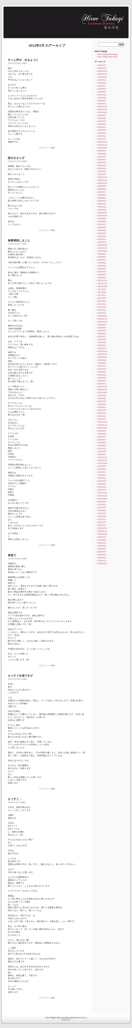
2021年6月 (102, 160)
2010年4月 (102, 552)
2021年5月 (102, 163)
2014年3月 (102, 413)
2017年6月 (102, 298)
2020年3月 (102, 204)
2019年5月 (102, 230)
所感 (53, 148)
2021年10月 (102, 148)
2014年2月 (102, 416)
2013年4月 (102, 446)
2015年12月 (102, 351)
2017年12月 (102, 280)
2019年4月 (102, 233)
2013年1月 (102, 454)
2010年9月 (102, 537)
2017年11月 (102, 283)
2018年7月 (102, 260)
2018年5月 (102, 266)
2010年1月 (102, 561)
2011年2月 (102, 522)
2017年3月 (102, 307)
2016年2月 (102, 345)
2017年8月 (102, 292)
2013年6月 (102, 440)
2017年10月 (102, 286)
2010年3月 (102, 555)
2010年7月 (102, 543)
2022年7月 (102, 121)
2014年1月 (102, 419)
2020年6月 (102, 195)
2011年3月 (102, 519)
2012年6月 (102, 475)
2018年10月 (102, 251)
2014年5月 (102, 407)
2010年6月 (102, 546)
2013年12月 (102, 422)
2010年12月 (102, 528)
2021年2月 (102, 171)
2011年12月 (102, 493)
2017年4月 (102, 304)
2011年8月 (102, 505)
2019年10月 (102, 216)
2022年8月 (102, 118)
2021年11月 (102, 145)
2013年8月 (102, 434)
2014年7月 (102, 401)
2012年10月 (102, 463)
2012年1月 (102, 490)
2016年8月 (102, 328)
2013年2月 (102, 452)
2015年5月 (102, 372)
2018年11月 (102, 248)
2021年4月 (102, 166)
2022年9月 (102, 115)
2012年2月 (102, 487)
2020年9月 (102, 186)
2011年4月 (102, 516)
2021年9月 (102, 151)
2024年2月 (102, 65)
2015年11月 (102, 354)
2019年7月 (102, 224)
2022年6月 (102, 124)
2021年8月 (102, 154)
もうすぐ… (15, 798)
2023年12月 (102, 71)
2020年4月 (102, 201)
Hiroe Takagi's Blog (64, 21)
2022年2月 (102, 136)
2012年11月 (102, 460)
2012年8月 (102, 469)
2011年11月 (102, 496)
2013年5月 (102, 443)
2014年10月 (102, 393)
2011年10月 (102, 499)
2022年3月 (102, 133)
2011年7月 (102, 508)
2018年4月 (102, 269)
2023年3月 (102, 98)
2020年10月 (102, 183)
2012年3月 (102, 484)
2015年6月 (102, 369)
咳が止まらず (16, 157)
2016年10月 (102, 322)
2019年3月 (102, 236)
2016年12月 (102, 316)
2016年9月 (102, 325)
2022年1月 (102, 139)
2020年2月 (102, 207)
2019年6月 (102, 227)
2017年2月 (102, 310)
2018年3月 (102, 272)
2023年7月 (102, 86)
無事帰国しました (19, 240)
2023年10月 (102, 77)
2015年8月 (102, 363)
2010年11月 (102, 531)
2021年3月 (102, 168)
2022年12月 (102, 107)
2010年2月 (102, 558)
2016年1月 (102, 348)
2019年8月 (102, 222)
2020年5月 (102, 198)
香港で (12, 555)
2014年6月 (102, 404)
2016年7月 (102, 331)
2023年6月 (102, 89)
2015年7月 (102, 366)
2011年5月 (102, 513)
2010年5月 (102, 549)
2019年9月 (102, 219)
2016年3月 (102, 342)
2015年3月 (102, 378)
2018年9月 (102, 254)
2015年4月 (102, 375)
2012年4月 (102, 481)
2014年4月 (102, 410)
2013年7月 (102, 437)
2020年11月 (102, 180)
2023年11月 (102, 74)
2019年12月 (102, 213)
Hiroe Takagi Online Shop (107, 57)
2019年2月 (102, 239)
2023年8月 (102, 83)
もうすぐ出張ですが (20, 675)
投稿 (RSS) (65, 1020)
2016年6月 (102, 334)
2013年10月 (102, 428)
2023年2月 (102, 101)
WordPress (82, 1018)
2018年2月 (102, 275)
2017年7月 (102, 295)
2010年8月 (102, 540)
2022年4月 (102, 130)
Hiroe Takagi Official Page (108, 54)
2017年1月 (102, 313)
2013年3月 (102, 449)
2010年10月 (102, 534)
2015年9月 (102, 360)
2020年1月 (102, 210)
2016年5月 (102, 337)
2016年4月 (102, 339)
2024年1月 (102, 68)
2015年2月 (102, 381)
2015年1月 (102, 384)
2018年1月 (102, 278)
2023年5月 (102, 92)
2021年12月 (102, 142)
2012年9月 (102, 466)
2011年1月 (102, 525)
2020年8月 (102, 189)
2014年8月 (102, 398)
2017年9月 (102, 289)
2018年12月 (102, 245)
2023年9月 (102, 80)
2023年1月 (102, 104)
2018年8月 (102, 257)
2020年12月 (102, 177)
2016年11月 (102, 319)
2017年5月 (102, 301)
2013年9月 (102, 431)
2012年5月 (102, 478)
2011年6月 (102, 510)
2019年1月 (102, 242)
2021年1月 (102, 174)
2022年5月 (102, 127)
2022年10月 (102, 112)
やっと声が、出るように (23, 59)
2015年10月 (102, 357)
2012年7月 (102, 472)
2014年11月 (102, 390)
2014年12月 (102, 387)
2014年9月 (102, 395)
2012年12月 (102, 457)
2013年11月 (102, 425)
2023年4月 (102, 95)
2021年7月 (102, 157)
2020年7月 (102, 192)
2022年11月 (102, 109)
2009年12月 (102, 564)
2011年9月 (102, 502)
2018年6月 (102, 263)
